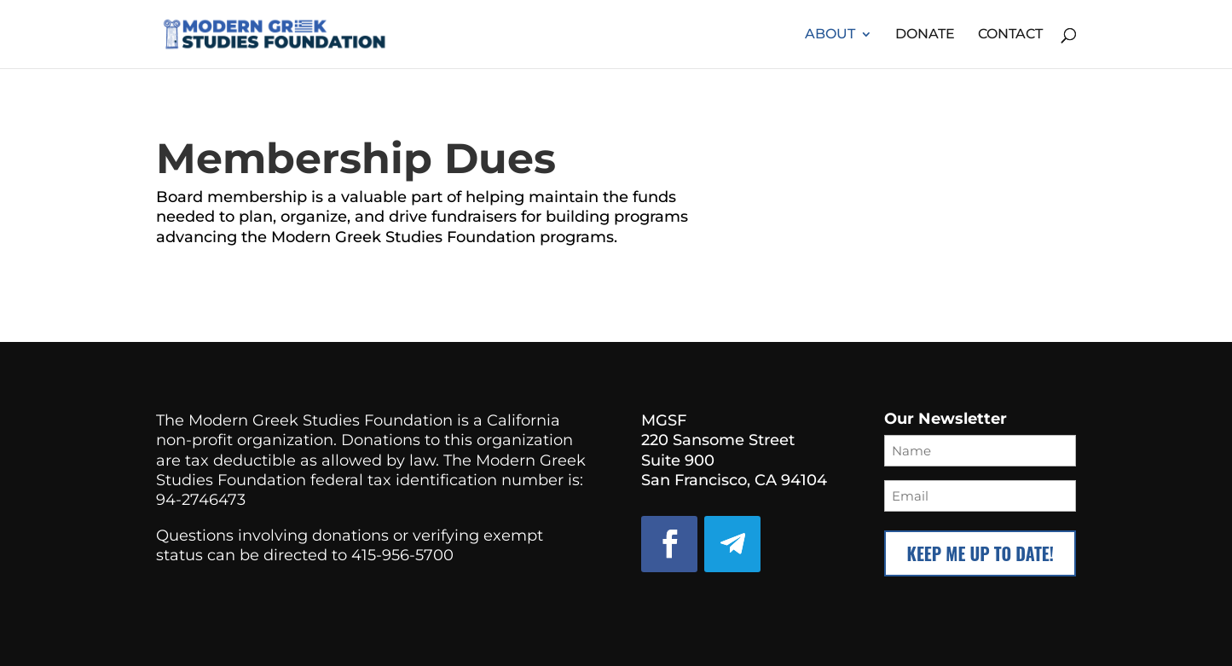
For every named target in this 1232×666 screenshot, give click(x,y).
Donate (925, 35)
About (830, 35)
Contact (1010, 35)
